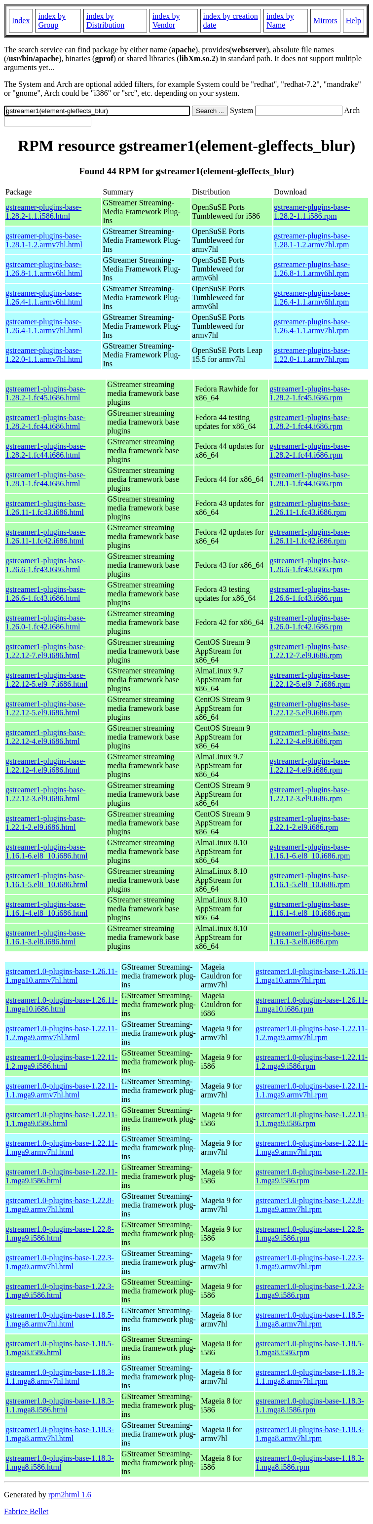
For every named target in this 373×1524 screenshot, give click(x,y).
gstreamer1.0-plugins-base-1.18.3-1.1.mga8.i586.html (59, 1405)
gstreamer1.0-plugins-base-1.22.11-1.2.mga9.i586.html (61, 1061)
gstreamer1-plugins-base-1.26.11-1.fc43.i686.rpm (309, 507)
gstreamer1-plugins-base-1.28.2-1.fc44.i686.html (45, 421)
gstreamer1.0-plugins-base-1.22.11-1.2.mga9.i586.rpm (312, 1061)
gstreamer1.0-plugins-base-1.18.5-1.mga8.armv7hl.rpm (310, 1319)
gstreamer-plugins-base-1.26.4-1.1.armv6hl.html (43, 297)
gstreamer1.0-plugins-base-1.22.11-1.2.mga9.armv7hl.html (61, 1033)
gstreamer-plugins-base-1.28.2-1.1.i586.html (43, 211)
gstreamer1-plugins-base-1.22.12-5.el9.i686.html (45, 708)
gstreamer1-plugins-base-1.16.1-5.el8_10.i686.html (46, 880)
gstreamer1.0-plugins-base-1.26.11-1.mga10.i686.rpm (312, 1004)
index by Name (280, 20)
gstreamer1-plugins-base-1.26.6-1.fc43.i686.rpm (309, 565)
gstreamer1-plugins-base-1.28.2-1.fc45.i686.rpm (309, 393)
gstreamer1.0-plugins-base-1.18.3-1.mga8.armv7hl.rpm (310, 1434)
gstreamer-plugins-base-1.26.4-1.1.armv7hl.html (43, 326)
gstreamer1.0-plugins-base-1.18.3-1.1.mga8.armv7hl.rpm (310, 1376)
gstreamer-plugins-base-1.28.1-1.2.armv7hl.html (43, 240)
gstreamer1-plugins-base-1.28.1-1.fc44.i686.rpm (309, 479)
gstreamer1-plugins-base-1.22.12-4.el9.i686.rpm (309, 736)
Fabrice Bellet (26, 1511)
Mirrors (325, 20)
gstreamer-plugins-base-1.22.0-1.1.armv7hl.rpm (312, 354)
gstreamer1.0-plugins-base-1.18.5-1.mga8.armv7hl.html (59, 1319)
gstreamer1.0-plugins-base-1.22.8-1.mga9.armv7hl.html (59, 1204)
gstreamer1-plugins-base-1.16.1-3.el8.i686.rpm (309, 937)
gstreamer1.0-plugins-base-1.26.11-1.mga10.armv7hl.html (61, 975)
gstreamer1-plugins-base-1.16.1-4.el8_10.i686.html (46, 908)
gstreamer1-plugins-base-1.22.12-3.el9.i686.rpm (309, 794)
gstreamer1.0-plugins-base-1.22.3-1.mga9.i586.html (59, 1290)
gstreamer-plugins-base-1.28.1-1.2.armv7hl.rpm (312, 240)
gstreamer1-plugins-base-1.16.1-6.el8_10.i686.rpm (309, 851)
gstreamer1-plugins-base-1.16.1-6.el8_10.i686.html (46, 851)
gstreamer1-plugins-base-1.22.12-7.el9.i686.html (45, 651)
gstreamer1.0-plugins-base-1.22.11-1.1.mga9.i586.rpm (312, 1119)
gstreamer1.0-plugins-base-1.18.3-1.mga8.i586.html (59, 1462)
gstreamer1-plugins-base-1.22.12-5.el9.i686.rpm (309, 708)
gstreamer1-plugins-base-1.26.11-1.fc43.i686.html (45, 507)
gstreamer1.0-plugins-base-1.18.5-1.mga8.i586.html (59, 1348)
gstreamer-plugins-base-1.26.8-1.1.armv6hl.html (43, 268)
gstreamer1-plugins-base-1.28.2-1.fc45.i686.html (45, 393)
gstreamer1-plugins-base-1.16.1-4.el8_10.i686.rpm (309, 908)
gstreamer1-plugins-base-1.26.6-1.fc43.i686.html (45, 565)
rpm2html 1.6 (69, 1494)
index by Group (52, 20)
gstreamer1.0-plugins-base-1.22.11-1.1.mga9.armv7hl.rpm (312, 1090)
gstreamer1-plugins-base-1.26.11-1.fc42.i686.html (45, 536)
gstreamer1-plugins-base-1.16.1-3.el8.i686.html (45, 937)
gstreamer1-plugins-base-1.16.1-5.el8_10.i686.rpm (309, 880)
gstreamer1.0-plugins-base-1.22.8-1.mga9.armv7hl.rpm (310, 1204)
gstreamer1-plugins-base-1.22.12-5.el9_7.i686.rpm (309, 679)
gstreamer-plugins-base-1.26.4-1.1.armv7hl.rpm (312, 326)
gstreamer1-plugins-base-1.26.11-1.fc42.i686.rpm (309, 536)
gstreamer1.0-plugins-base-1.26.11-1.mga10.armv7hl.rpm (312, 975)
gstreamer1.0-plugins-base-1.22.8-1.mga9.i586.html (59, 1233)
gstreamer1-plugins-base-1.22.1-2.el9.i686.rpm (309, 822)
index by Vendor (166, 20)
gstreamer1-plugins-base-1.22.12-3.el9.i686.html (45, 794)
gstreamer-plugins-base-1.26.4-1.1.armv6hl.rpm (312, 297)
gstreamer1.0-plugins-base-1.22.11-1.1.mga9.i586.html (61, 1119)
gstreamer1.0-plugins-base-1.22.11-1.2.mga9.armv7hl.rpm (312, 1033)
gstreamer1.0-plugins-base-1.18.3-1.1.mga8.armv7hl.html (59, 1376)
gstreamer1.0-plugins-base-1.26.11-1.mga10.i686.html (61, 1004)
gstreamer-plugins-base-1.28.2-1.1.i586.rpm (312, 211)
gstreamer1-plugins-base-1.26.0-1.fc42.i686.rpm (309, 622)
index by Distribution (105, 20)
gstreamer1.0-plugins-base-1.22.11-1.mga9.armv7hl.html (61, 1147)
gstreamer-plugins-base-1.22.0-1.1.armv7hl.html (43, 354)
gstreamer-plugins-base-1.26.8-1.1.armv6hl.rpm (312, 268)
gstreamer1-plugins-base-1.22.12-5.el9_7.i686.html (46, 679)
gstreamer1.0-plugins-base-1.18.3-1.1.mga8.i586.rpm (310, 1405)
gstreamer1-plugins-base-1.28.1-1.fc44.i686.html (45, 479)
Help (353, 20)
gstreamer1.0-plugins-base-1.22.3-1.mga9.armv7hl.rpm (310, 1262)
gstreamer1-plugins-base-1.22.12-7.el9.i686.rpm (309, 651)
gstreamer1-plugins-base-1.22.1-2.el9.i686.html (45, 822)
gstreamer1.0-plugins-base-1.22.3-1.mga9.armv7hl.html (59, 1262)
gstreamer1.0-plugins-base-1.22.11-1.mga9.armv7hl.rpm (312, 1147)
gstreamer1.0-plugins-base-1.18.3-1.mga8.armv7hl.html (59, 1434)
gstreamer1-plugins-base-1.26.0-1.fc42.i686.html (45, 622)
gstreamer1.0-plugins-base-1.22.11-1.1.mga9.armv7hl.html (61, 1090)
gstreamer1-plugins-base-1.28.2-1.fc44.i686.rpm (309, 421)
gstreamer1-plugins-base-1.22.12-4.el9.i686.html (45, 736)
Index (21, 20)
